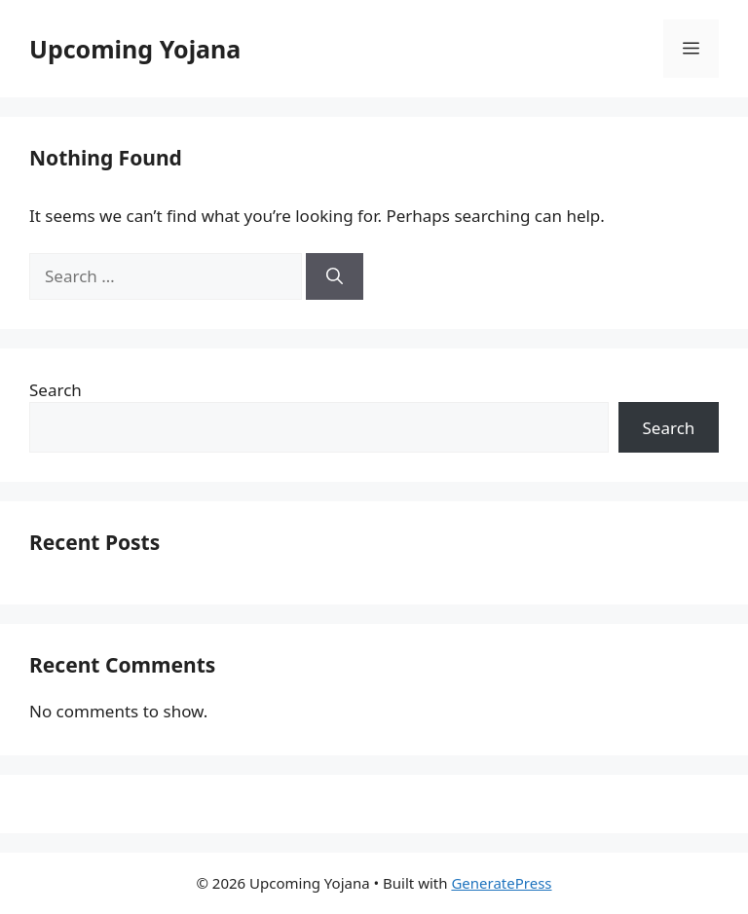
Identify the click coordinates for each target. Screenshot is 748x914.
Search (55, 390)
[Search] (334, 276)
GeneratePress (501, 883)
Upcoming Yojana (135, 48)
